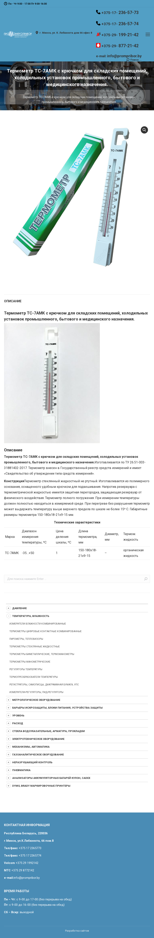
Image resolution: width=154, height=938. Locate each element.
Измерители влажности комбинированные (37, 623)
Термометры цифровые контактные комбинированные (45, 631)
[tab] (77, 299)
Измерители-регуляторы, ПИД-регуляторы (36, 692)
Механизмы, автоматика (31, 746)
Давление (19, 608)
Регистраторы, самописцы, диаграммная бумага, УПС (44, 684)
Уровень (18, 715)
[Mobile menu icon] (148, 34)
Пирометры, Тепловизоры (26, 639)
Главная (31, 92)
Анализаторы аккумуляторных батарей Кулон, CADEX (51, 777)
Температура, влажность (57, 92)
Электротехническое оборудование (38, 738)
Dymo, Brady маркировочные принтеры (41, 785)
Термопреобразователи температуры (33, 677)
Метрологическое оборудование (36, 699)
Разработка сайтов (77, 930)
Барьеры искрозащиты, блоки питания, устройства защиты (57, 707)
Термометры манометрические (29, 661)
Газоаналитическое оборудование (38, 754)
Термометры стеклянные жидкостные (103, 92)
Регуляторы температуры (25, 669)
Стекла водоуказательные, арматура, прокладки (48, 731)
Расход (17, 723)
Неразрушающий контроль (32, 762)
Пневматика (21, 770)
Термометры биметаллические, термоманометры (41, 654)
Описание (12, 301)
